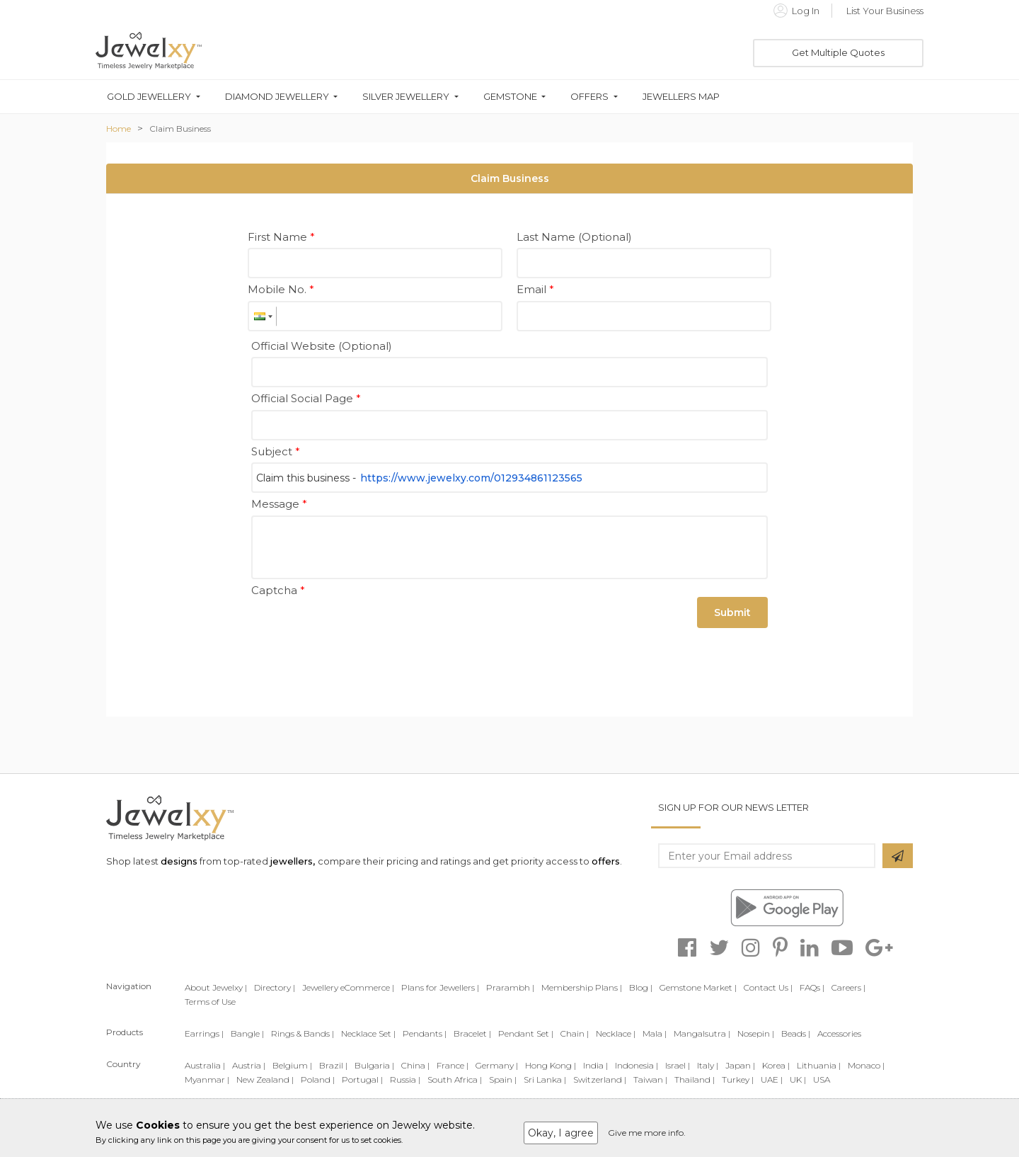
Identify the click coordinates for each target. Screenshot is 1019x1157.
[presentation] (358, 628)
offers (606, 861)
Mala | (655, 1033)
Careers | (848, 987)
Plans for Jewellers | (440, 987)
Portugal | (362, 1079)
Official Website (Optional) (321, 346)
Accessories (839, 1033)
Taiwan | (650, 1079)
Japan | (740, 1065)
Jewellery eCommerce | (348, 987)
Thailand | (694, 1079)
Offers (589, 96)
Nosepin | (755, 1033)
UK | (798, 1079)
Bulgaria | (374, 1065)
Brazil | (333, 1065)
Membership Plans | (581, 987)
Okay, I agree (561, 1133)
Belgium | (292, 1065)
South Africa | (454, 1079)
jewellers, (292, 861)
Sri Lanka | (545, 1079)
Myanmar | (207, 1079)
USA (821, 1079)
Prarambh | (510, 987)
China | (415, 1065)
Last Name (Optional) (574, 237)
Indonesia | (636, 1065)
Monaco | (866, 1065)
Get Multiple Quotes (838, 52)
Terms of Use (210, 1001)
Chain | (574, 1033)
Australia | (205, 1065)
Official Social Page (306, 398)
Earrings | (204, 1033)
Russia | (405, 1079)
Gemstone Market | (698, 987)
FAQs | (812, 987)
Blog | (640, 987)
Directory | (274, 987)
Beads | (795, 1033)
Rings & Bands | (302, 1033)
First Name (281, 237)
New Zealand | (265, 1079)
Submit (732, 612)
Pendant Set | (525, 1033)
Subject (275, 451)
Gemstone (510, 96)
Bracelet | (472, 1033)
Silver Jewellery (405, 96)
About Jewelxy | (216, 987)
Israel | (677, 1065)
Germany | (497, 1065)
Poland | (318, 1079)
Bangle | (247, 1033)
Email (535, 289)
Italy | (707, 1065)
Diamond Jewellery (277, 96)
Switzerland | (599, 1079)
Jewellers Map (681, 96)
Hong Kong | (550, 1065)
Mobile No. (281, 289)
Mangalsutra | (702, 1033)
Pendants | (425, 1033)
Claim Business (180, 128)
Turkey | (738, 1079)
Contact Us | (768, 987)
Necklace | (615, 1033)
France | (452, 1065)
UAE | (772, 1079)
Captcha (278, 590)
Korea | (776, 1065)
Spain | (503, 1079)
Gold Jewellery (149, 96)
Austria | (248, 1065)
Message (279, 504)
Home (118, 128)
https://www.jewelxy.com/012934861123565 (471, 478)
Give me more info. (647, 1132)
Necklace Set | (368, 1033)
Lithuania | (819, 1065)
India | (595, 1065)
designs (179, 861)
